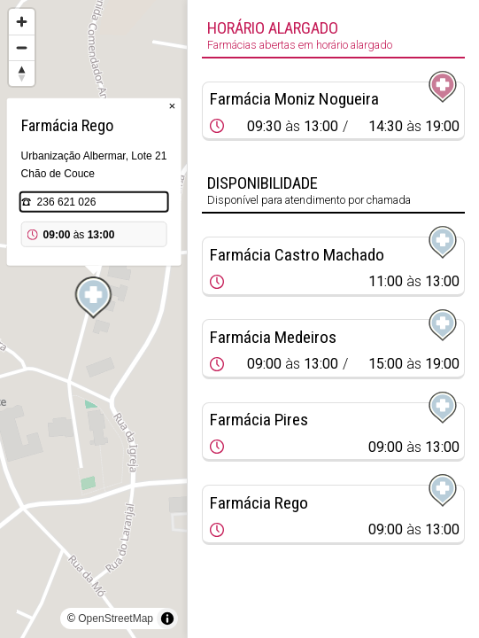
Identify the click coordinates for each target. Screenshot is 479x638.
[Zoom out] (22, 47)
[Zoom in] (22, 22)
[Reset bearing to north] (22, 73)
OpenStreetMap (115, 618)
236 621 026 (67, 202)
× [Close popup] (172, 106)
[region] (93, 319)
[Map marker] (93, 297)
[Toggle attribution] (167, 618)
